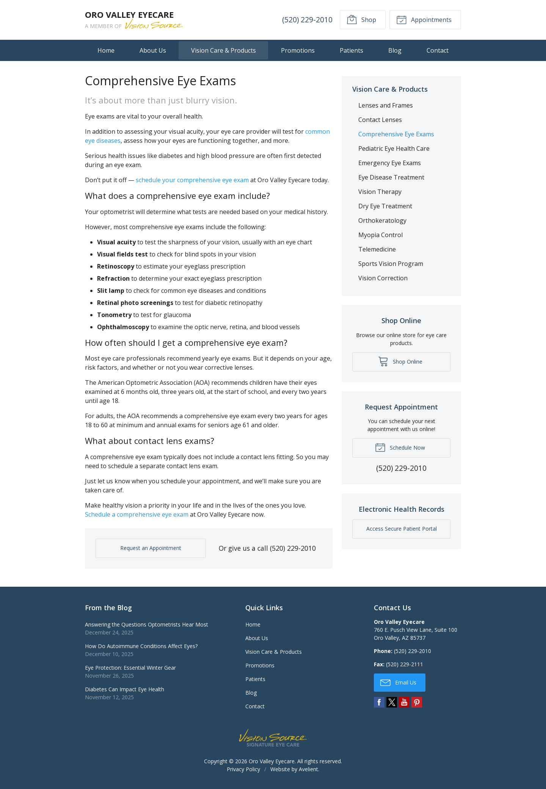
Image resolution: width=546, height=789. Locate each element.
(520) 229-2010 (307, 19)
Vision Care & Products (223, 50)
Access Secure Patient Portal (401, 528)
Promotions (298, 50)
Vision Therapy (380, 191)
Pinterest (416, 702)
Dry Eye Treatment (385, 206)
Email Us (398, 682)
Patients (351, 50)
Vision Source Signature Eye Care (273, 738)
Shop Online (400, 361)
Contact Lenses (380, 120)
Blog (395, 50)
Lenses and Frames (385, 105)
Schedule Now (400, 447)
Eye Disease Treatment (391, 177)
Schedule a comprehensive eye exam (136, 514)
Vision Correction (383, 278)
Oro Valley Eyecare (272, 761)
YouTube (404, 702)
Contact (438, 50)
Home (106, 50)
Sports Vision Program (390, 263)
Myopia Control (380, 235)
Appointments (424, 19)
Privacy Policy (243, 769)
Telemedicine (377, 249)
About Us (153, 50)
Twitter (391, 702)
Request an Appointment (150, 548)
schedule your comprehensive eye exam (192, 180)
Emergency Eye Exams (389, 163)
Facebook (379, 702)
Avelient (308, 769)
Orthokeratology (382, 220)
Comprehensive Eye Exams (396, 134)
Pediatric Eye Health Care (394, 148)
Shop (361, 19)
